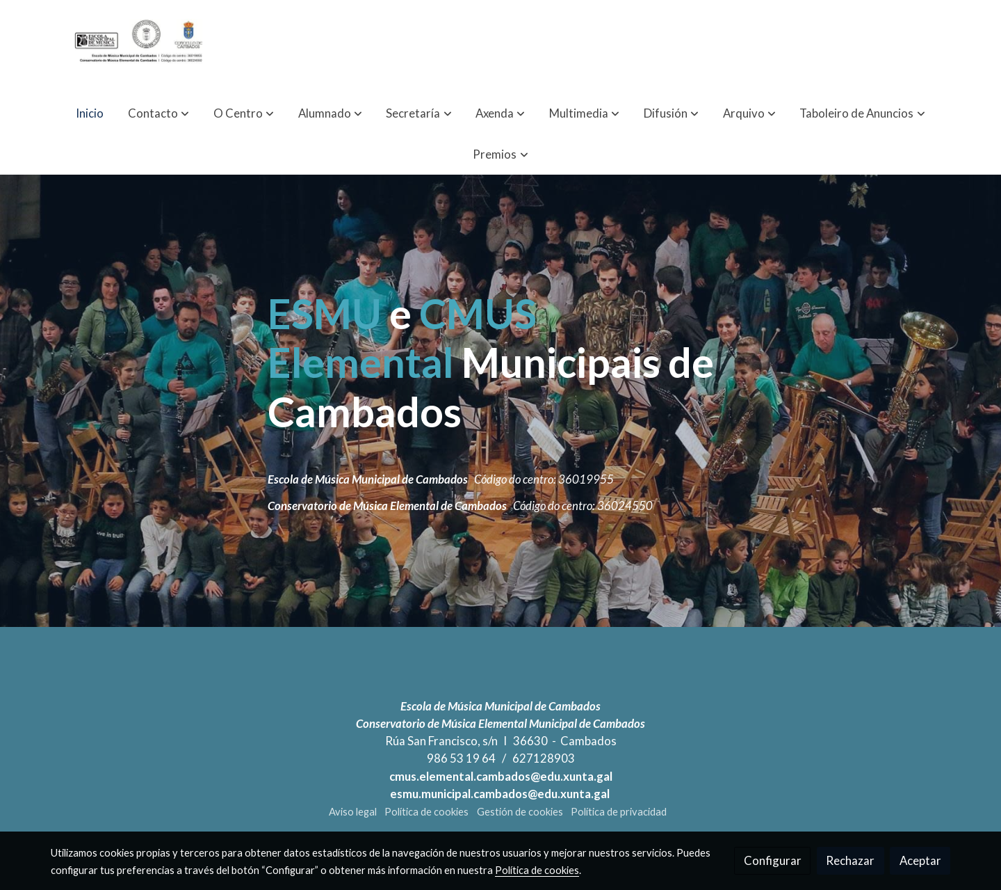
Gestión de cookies (520, 812)
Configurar (772, 860)
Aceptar (920, 860)
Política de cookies (426, 812)
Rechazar (850, 860)
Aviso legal (353, 812)
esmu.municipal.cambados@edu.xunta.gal (501, 793)
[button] (158, 113)
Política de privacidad (619, 812)
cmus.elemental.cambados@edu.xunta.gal (500, 776)
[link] (139, 46)
